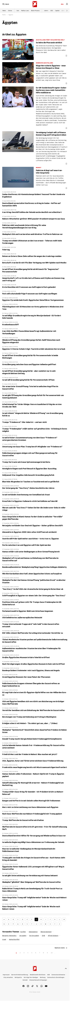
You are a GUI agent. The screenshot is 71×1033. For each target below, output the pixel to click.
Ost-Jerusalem (34, 935)
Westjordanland (46, 932)
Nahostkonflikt (14, 939)
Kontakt (25, 980)
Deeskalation (33, 932)
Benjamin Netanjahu (9, 935)
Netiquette (18, 977)
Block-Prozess (35, 10)
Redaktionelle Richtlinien (37, 975)
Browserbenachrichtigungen (38, 980)
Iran (18, 10)
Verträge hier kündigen (31, 977)
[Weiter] (66, 10)
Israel (4, 939)
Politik (4, 14)
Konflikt (23, 932)
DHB (43, 935)
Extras (10, 10)
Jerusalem (22, 935)
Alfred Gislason (53, 935)
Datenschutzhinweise (58, 975)
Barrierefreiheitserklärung (19, 975)
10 (52, 953)
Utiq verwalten (8, 977)
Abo (62, 4)
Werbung (42, 977)
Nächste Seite (61, 948)
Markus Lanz (25, 10)
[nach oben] (65, 968)
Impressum (6, 975)
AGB (48, 975)
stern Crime (65, 10)
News (4, 10)
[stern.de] (35, 4)
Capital (57, 10)
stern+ (46, 10)
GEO (51, 10)
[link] (67, 4)
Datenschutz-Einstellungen (55, 977)
